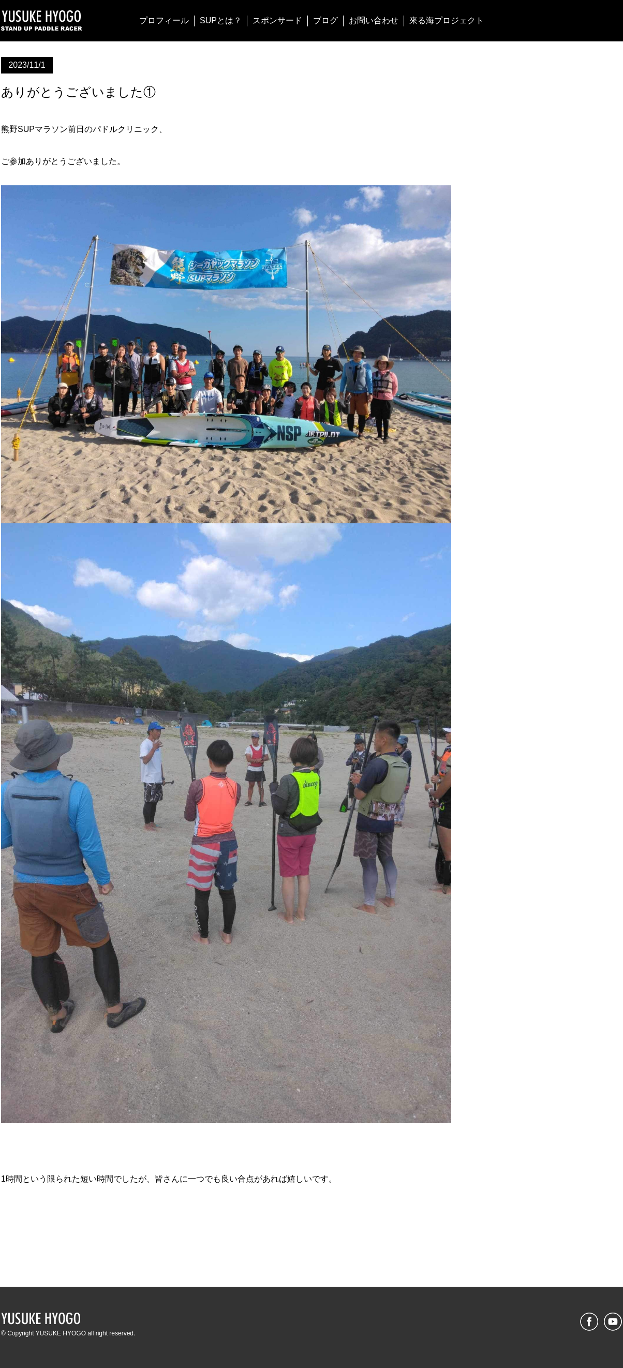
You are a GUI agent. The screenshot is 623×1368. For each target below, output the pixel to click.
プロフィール (164, 20)
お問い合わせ (373, 20)
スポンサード (277, 20)
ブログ (325, 20)
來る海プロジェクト (446, 20)
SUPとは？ (221, 20)
